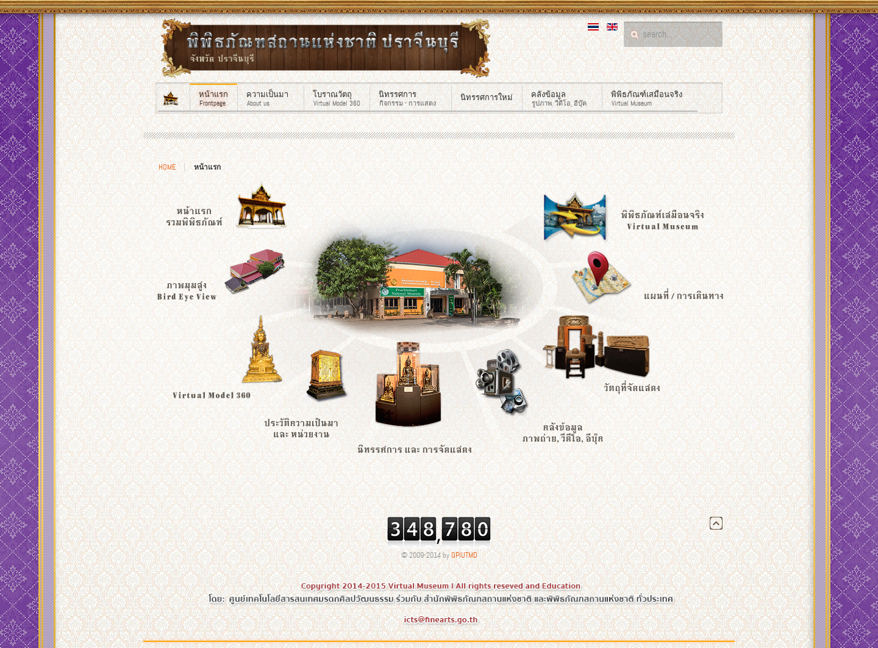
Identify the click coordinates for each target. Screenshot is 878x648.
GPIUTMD (464, 555)
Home (167, 167)
